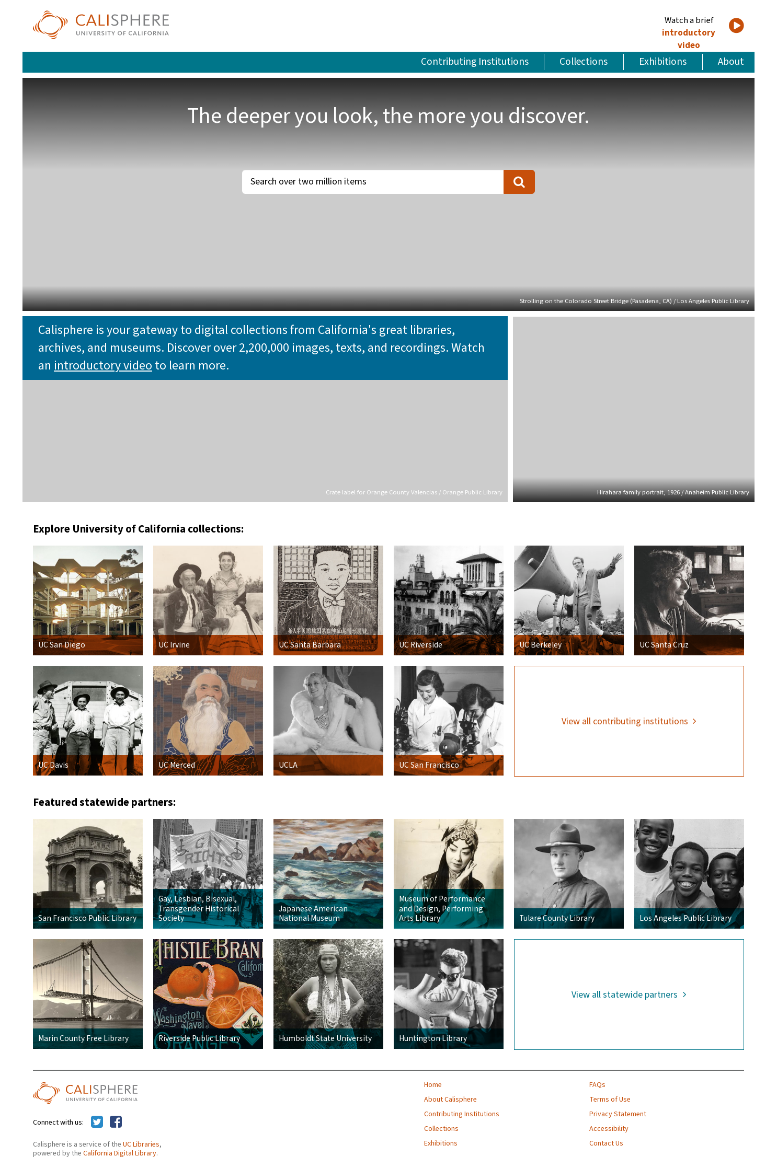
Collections (583, 61)
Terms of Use (610, 1099)
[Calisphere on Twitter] (97, 1122)
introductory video (688, 39)
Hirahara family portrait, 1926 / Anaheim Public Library (673, 492)
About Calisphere (450, 1099)
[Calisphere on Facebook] (116, 1122)
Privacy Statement (617, 1114)
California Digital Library (119, 1153)
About (731, 61)
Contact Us (606, 1143)
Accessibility (609, 1128)
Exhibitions (663, 61)
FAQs (597, 1085)
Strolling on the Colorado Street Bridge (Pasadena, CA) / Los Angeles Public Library (634, 301)
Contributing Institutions (475, 61)
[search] (519, 182)
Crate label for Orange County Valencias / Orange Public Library (414, 492)
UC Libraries (141, 1144)
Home (433, 1085)
